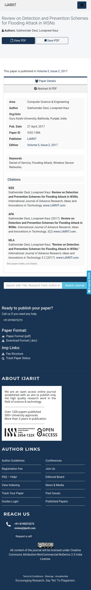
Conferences (54, 460)
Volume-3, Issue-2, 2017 (52, 71)
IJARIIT (10, 5)
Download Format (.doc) (21, 340)
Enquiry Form (88, 282)
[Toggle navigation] (81, 5)
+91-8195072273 (13, 320)
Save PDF (52, 40)
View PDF (18, 40)
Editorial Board (55, 477)
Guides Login (10, 501)
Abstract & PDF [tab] (45, 88)
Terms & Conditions (33, 576)
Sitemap (49, 576)
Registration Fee (12, 468)
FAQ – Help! (9, 477)
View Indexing (11, 485)
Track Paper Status (18, 358)
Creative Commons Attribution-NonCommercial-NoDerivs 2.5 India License (45, 554)
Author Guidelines (13, 460)
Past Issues (53, 493)
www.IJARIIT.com (54, 205)
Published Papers (57, 501)
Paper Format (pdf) (18, 336)
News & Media (55, 485)
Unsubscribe (61, 576)
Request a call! (24, 536)
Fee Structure (14, 353)
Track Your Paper (13, 493)
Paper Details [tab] (45, 81)
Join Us (50, 468)
